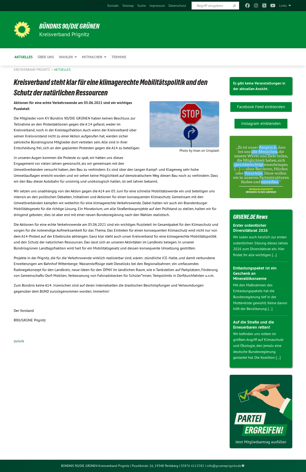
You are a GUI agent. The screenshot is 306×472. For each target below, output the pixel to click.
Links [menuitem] (283, 5)
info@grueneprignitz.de (224, 466)
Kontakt (113, 5)
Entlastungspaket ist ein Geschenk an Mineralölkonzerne (255, 273)
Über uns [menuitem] (46, 57)
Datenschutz (177, 5)
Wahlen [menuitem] (66, 57)
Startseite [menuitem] (97, 2)
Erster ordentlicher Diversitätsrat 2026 (250, 228)
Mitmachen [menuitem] (92, 57)
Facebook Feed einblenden (261, 106)
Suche (141, 5)
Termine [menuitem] (118, 57)
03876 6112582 (192, 466)
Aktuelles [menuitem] (23, 57)
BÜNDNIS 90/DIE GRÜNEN (71, 26)
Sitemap (128, 5)
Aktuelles (62, 70)
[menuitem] (113, 5)
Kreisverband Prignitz (32, 70)
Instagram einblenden (261, 123)
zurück (19, 341)
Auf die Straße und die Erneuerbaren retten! (253, 324)
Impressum (157, 5)
